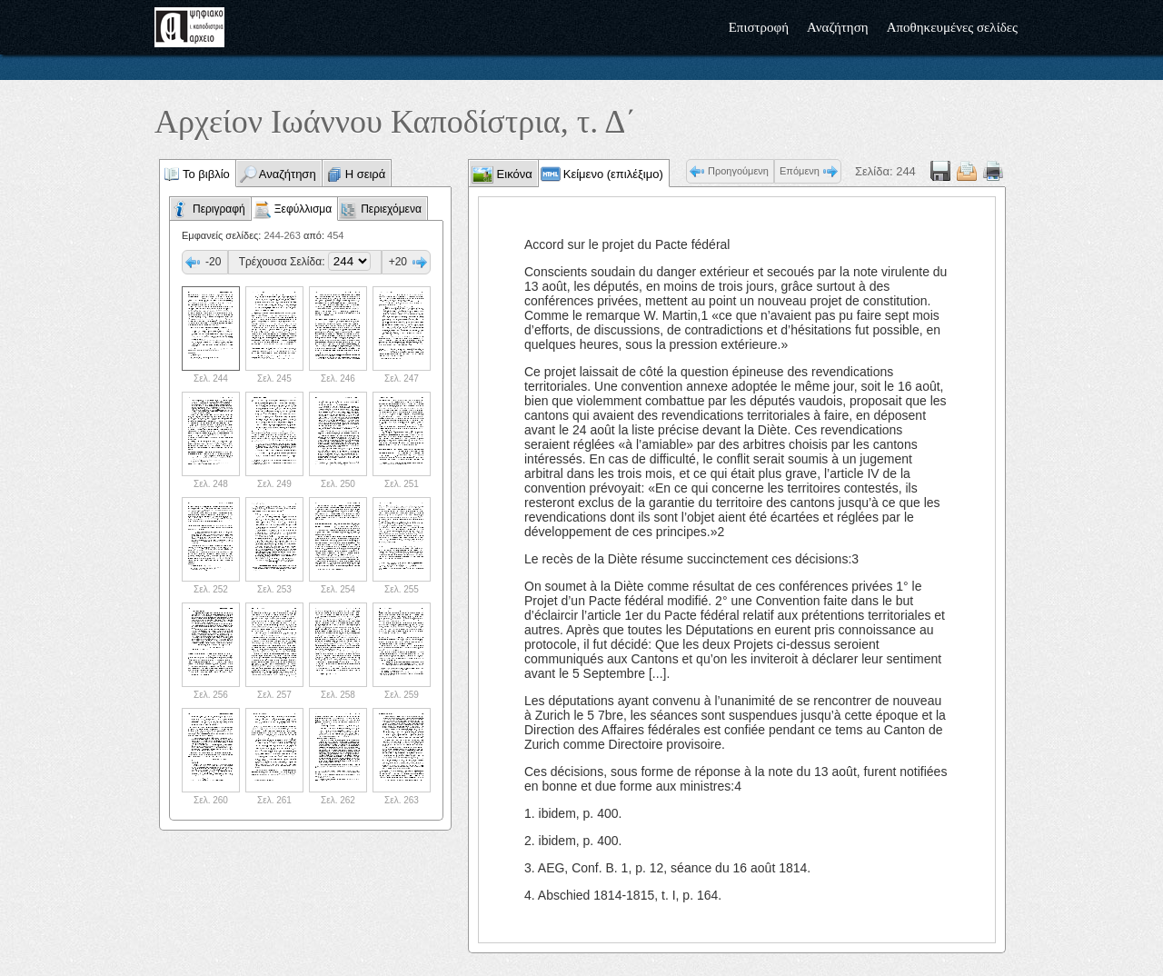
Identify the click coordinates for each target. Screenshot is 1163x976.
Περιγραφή (219, 209)
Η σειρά (365, 174)
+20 (398, 261)
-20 (213, 261)
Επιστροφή (759, 27)
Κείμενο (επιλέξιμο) (613, 174)
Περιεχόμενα (391, 209)
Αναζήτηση (838, 27)
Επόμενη (800, 170)
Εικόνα (512, 174)
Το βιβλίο (206, 174)
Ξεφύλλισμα (303, 209)
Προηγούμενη (738, 170)
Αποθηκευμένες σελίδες (952, 27)
